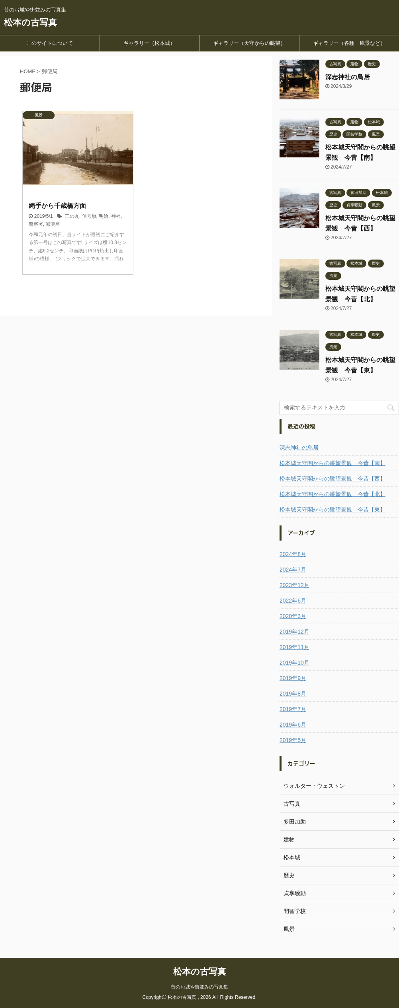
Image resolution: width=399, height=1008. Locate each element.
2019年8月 (293, 693)
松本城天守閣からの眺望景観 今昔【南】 (332, 463)
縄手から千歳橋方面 (57, 205)
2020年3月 (293, 616)
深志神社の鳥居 (347, 77)
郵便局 (52, 224)
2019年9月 (293, 678)
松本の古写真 (30, 22)
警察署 (36, 224)
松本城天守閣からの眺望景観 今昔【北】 (332, 494)
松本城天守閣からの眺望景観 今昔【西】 (332, 478)
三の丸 (72, 216)
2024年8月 (293, 554)
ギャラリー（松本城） (149, 43)
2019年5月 (293, 740)
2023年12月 (294, 585)
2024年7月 (293, 569)
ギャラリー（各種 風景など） (349, 43)
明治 (103, 216)
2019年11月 (294, 647)
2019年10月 (294, 662)
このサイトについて (49, 43)
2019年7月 (293, 709)
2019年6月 (293, 724)
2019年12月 (294, 631)
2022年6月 (293, 600)
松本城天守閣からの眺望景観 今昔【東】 (332, 509)
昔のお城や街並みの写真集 (199, 987)
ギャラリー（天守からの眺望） (249, 43)
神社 (116, 216)
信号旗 (89, 216)
